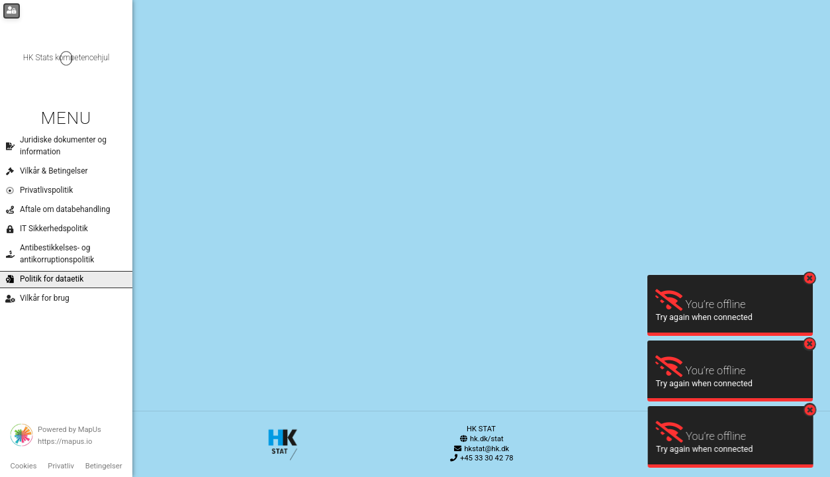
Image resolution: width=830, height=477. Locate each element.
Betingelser (103, 466)
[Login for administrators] (11, 11)
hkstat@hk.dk (481, 449)
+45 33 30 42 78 (481, 458)
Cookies (23, 466)
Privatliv (61, 466)
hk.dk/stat (481, 439)
